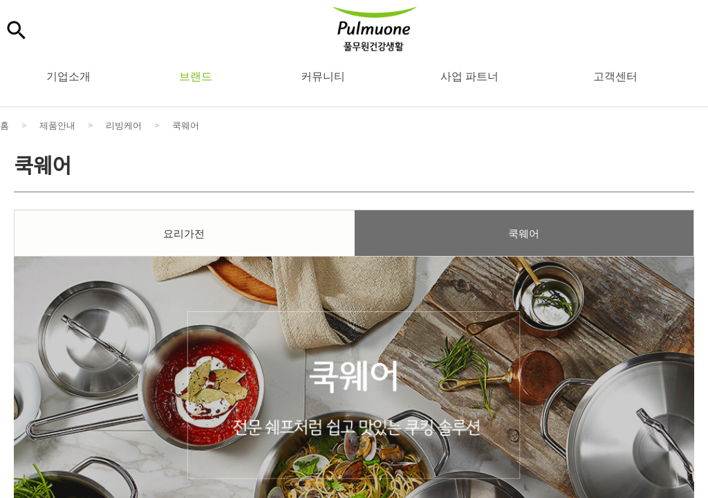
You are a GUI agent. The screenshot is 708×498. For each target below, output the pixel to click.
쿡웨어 (185, 124)
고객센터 (615, 75)
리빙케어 (124, 124)
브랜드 (195, 75)
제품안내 (57, 124)
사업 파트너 (469, 75)
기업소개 (68, 75)
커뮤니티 (323, 75)
